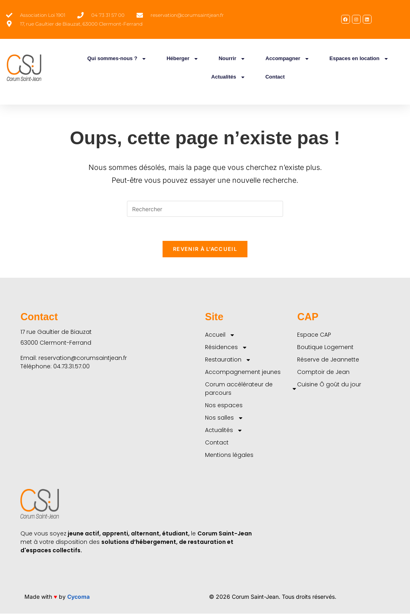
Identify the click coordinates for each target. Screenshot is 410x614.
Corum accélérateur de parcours (251, 389)
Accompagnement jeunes (243, 372)
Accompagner (287, 58)
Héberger (183, 58)
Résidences (226, 347)
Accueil (220, 335)
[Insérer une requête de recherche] (205, 209)
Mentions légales (229, 455)
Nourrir (232, 58)
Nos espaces (224, 406)
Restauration (228, 360)
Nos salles (224, 418)
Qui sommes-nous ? (117, 58)
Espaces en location (359, 58)
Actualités (228, 77)
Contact (275, 77)
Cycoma (78, 597)
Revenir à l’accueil (205, 249)
